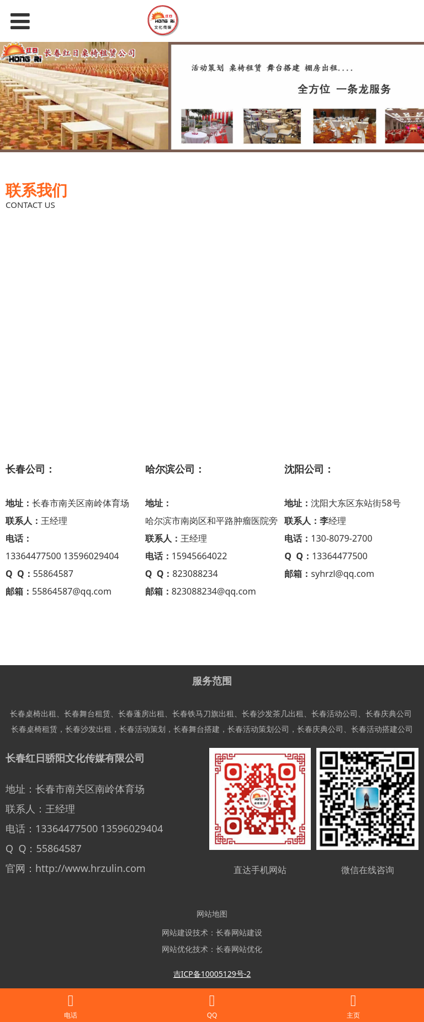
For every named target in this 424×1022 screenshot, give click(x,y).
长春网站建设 (239, 932)
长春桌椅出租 (33, 713)
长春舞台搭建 (196, 729)
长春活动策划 (142, 729)
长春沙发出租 (88, 729)
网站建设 (177, 932)
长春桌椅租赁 (34, 729)
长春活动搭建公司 (382, 729)
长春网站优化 (239, 949)
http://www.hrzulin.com (90, 868)
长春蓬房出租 (141, 713)
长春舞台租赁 (87, 713)
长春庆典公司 (388, 713)
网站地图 (212, 913)
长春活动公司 (334, 713)
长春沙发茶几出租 (273, 713)
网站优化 (177, 949)
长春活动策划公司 (258, 729)
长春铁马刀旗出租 (203, 713)
